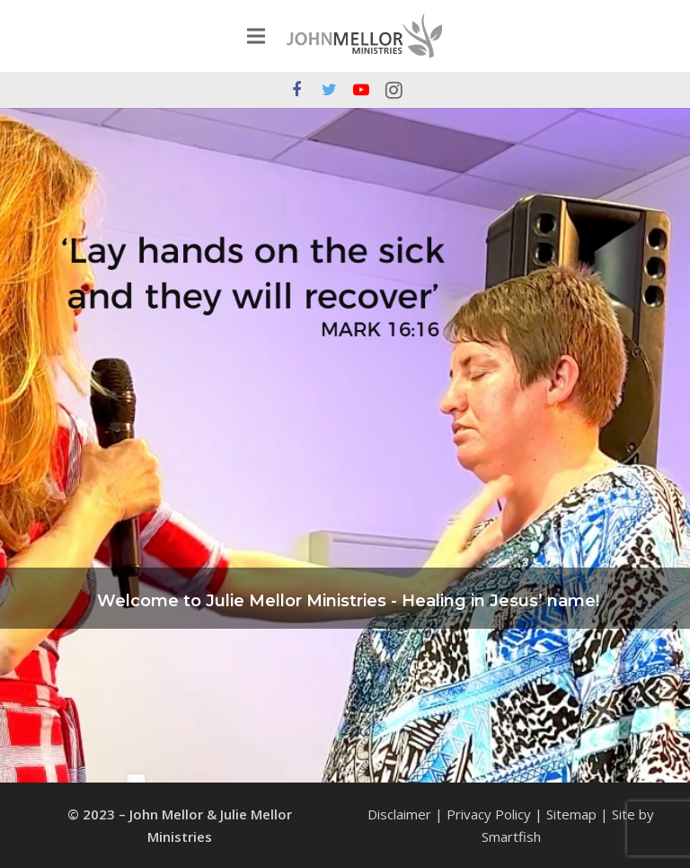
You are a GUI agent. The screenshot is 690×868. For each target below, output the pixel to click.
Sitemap (571, 814)
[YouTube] (361, 90)
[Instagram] (393, 90)
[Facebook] (296, 90)
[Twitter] (329, 90)
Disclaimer (399, 814)
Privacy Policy (489, 814)
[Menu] (256, 35)
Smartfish (511, 837)
